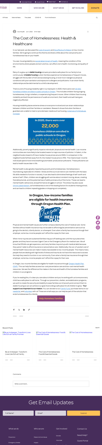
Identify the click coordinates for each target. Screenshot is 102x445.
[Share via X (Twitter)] (19, 310)
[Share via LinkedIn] (24, 310)
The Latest (28, 17)
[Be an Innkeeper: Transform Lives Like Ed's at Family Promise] (17, 339)
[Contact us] (63, 1)
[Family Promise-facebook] (98, 218)
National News (16, 17)
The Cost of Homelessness (82, 352)
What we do (14, 428)
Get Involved (61, 428)
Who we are (39, 428)
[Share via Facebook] (14, 310)
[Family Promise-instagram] (98, 227)
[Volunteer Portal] (25, 2)
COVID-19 (38, 17)
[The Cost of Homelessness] (84, 339)
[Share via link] (29, 310)
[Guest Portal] (39, 2)
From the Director (50, 17)
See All (97, 327)
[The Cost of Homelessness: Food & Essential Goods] (51, 339)
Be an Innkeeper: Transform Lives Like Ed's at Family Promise (16, 353)
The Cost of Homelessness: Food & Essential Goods (49, 353)
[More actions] (88, 31)
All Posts (5, 17)
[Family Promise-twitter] (98, 222)
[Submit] (83, 413)
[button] (97, 17)
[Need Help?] (51, 1)
